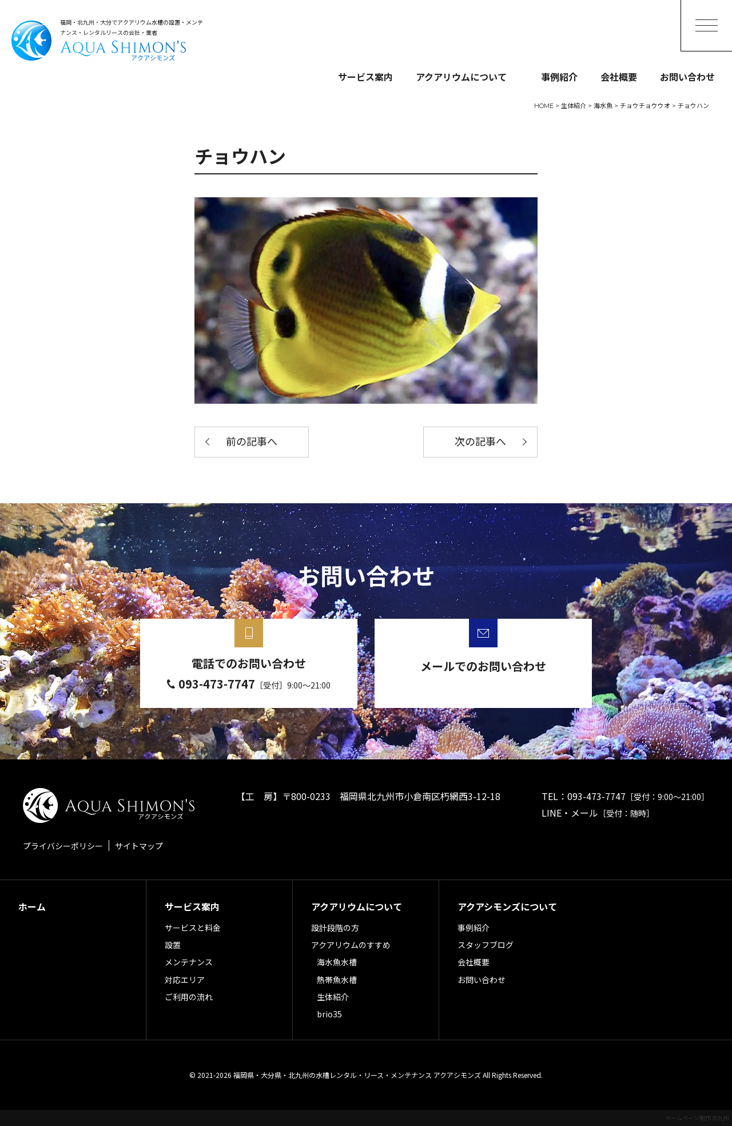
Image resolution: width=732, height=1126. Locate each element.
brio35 (329, 1014)
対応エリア (185, 979)
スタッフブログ (486, 944)
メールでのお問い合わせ (483, 666)
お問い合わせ (687, 76)
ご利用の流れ (189, 996)
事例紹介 (559, 76)
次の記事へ (480, 442)
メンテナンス (189, 962)
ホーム (32, 906)
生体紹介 (333, 996)
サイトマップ (139, 846)
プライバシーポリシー (63, 846)
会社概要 (618, 76)
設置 (173, 944)
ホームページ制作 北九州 (697, 1117)
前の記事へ (251, 442)
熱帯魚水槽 (337, 979)
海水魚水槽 (337, 962)
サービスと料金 (193, 927)
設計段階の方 (335, 927)
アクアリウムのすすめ (351, 944)
